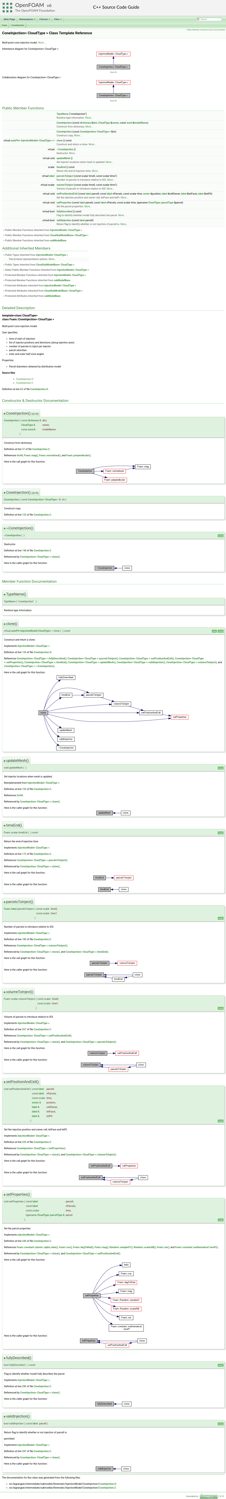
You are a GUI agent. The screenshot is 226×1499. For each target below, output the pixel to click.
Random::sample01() (121, 1247)
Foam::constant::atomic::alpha (33, 1247)
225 (24, 1142)
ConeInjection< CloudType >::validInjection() (141, 662)
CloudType (104, 122)
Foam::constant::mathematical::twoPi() (196, 1247)
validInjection (64, 220)
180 (24, 939)
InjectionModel (29, 140)
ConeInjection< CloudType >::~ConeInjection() (29, 666)
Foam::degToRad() (83, 1247)
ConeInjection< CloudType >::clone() (40, 556)
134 (24, 652)
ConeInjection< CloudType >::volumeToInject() (191, 662)
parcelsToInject (65, 176)
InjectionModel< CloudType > (66, 230)
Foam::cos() (65, 1247)
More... (42, 42)
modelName (140, 122)
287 (24, 1451)
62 (21, 389)
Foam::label (10, 908)
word (129, 122)
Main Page (9, 19)
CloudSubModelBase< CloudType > (69, 235)
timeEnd (61, 167)
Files (58, 20)
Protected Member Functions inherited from (44, 275)
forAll (20, 455)
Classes (45, 20)
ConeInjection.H (24, 379)
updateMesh (63, 158)
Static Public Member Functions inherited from (46, 269)
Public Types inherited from (35, 255)
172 (24, 854)
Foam (4, 25)
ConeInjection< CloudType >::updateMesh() (92, 662)
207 (24, 1029)
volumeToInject (65, 184)
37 (23, 449)
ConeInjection (17, 25)
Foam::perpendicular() (78, 455)
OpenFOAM (29, 5)
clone (59, 140)
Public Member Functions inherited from (42, 230)
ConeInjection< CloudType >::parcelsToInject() (92, 658)
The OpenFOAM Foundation (35, 10)
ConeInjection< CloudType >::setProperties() (41, 1148)
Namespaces (27, 20)
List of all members (217, 30)
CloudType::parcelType (160, 202)
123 (24, 514)
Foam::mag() (31, 455)
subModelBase (58, 240)
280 (24, 1386)
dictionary (85, 122)
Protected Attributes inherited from (39, 285)
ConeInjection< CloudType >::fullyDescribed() (41, 658)
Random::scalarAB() (145, 1247)
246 (24, 1241)
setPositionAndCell (67, 193)
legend (113, 72)
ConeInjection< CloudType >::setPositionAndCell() (146, 658)
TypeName (62, 113)
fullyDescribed (64, 211)
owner (115, 122)
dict (95, 122)
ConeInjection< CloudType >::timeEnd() (45, 662)
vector (146, 193)
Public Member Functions (197, 30)
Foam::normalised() (50, 455)
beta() (54, 1247)
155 (24, 789)
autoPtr (15, 140)
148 (24, 550)
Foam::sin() (163, 1247)
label (51, 176)
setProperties (64, 202)
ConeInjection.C (24, 382)
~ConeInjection (65, 149)
